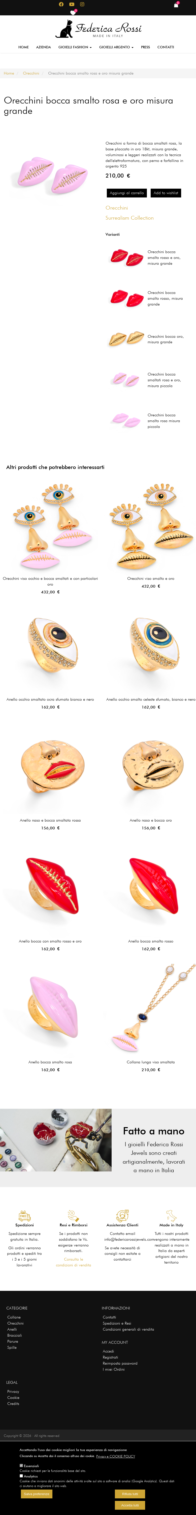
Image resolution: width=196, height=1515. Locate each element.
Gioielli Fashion (75, 47)
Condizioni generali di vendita (128, 1329)
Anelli (12, 1329)
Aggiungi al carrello (127, 192)
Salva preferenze (36, 1494)
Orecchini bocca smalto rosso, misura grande (165, 298)
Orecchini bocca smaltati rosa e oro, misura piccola (164, 380)
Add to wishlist (166, 192)
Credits (13, 1403)
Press (145, 47)
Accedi (108, 1351)
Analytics (31, 1476)
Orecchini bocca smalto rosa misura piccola (164, 421)
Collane (14, 1317)
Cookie (13, 1397)
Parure (12, 1341)
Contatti (165, 47)
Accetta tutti (130, 1505)
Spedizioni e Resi (117, 1323)
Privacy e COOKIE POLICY (115, 1456)
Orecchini (31, 73)
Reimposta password (120, 1363)
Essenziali (31, 1466)
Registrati (110, 1357)
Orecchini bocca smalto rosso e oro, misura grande (164, 257)
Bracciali (14, 1335)
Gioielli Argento (116, 47)
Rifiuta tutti (130, 1494)
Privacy (13, 1391)
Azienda (43, 47)
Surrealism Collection (130, 217)
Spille (12, 1347)
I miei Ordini (114, 1369)
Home (23, 47)
